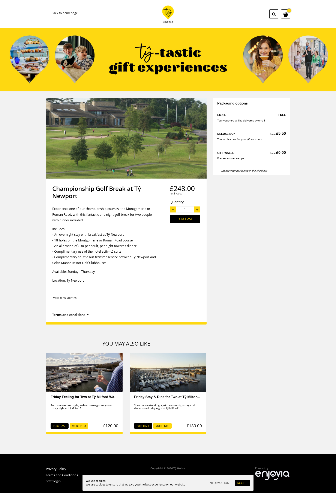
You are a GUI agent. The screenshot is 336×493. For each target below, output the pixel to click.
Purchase (185, 219)
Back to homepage (64, 13)
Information (219, 483)
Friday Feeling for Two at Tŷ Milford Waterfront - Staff (94, 397)
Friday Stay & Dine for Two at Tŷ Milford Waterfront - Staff (181, 397)
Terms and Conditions (62, 475)
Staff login (53, 481)
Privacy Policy (56, 469)
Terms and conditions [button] (69, 314)
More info (79, 426)
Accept (242, 483)
